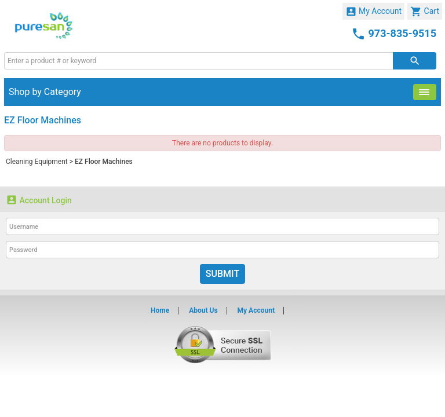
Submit (222, 273)
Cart (424, 11)
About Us (203, 310)
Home (160, 310)
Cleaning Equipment (37, 162)
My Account (373, 11)
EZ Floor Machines (104, 162)
